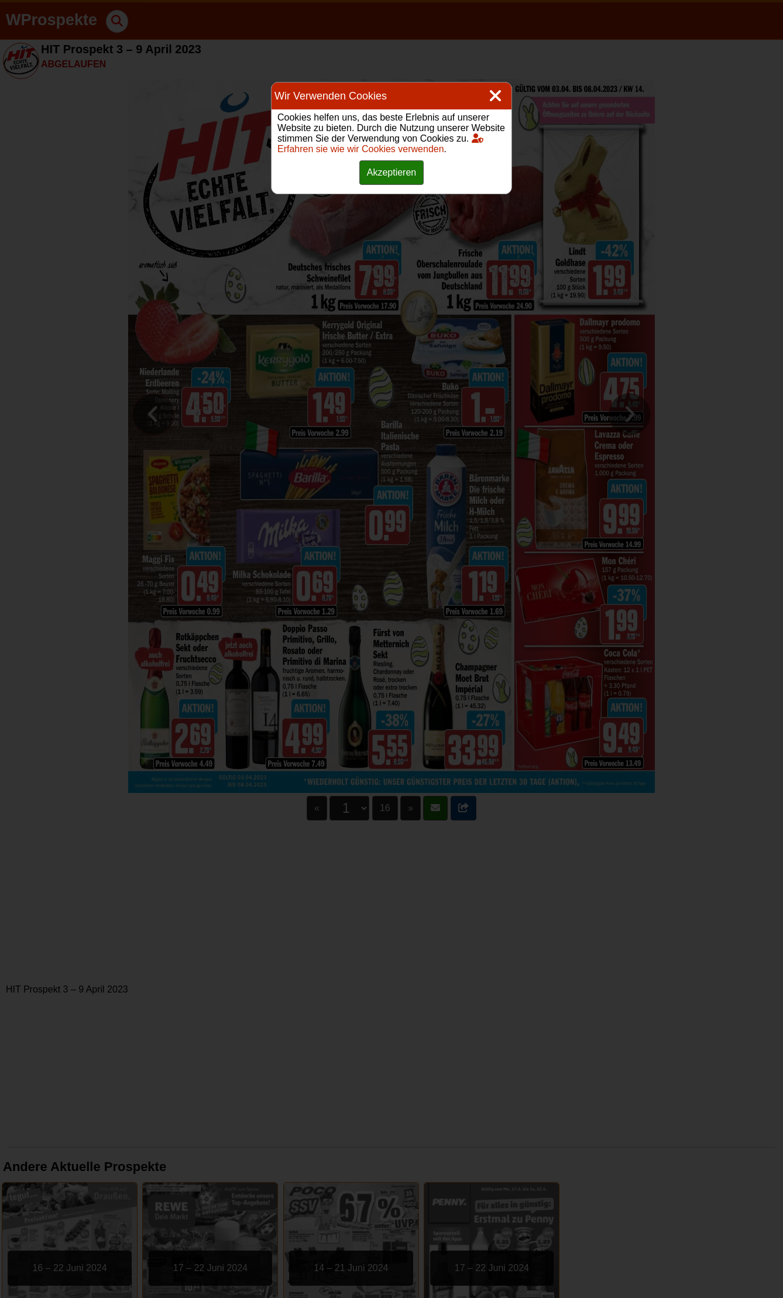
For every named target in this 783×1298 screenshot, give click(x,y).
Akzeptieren (392, 172)
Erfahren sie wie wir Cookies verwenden (380, 143)
